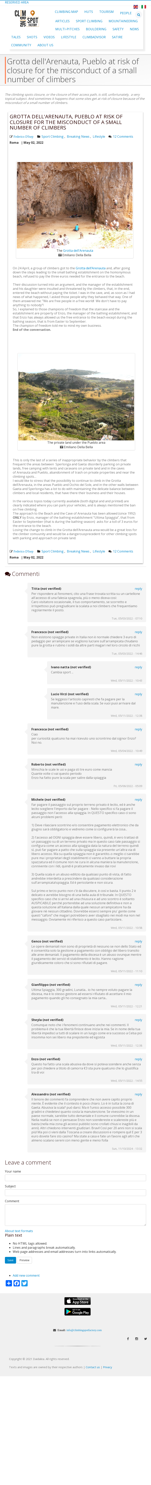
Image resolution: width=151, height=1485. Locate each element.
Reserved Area (17, 2)
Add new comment (26, 1275)
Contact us (93, 1367)
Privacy (107, 1367)
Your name (13, 1171)
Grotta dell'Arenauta (78, 250)
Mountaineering (123, 21)
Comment (12, 1201)
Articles (62, 21)
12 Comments (123, 136)
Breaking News (78, 136)
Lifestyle (68, 37)
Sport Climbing (89, 21)
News (134, 29)
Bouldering (96, 29)
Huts (88, 12)
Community (21, 45)
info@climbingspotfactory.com (84, 1330)
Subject (10, 1186)
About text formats (19, 1231)
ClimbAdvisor (94, 37)
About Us (45, 45)
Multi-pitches (67, 29)
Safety (118, 29)
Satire (117, 37)
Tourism (106, 12)
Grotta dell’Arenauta (91, 268)
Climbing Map (66, 12)
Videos (49, 37)
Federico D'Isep (23, 136)
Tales (16, 37)
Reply (138, 588)
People (126, 13)
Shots (32, 37)
